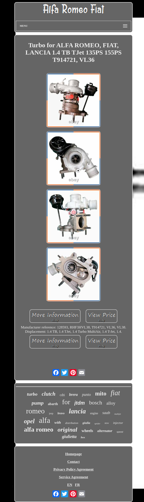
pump (38, 403)
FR (77, 485)
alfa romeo (38, 429)
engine (94, 413)
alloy (110, 403)
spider (97, 423)
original (67, 429)
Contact (73, 462)
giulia (86, 423)
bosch (95, 403)
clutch (49, 394)
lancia (77, 411)
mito (100, 393)
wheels (87, 430)
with (57, 422)
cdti (62, 395)
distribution (71, 423)
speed (120, 432)
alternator (104, 431)
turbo (32, 394)
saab (106, 412)
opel (29, 421)
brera (73, 394)
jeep (51, 413)
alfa (44, 420)
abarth (53, 404)
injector (118, 423)
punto (86, 394)
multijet (117, 414)
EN (69, 485)
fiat (115, 393)
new (107, 423)
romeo (35, 411)
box (83, 437)
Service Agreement (73, 477)
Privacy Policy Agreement (73, 469)
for (66, 402)
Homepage (73, 454)
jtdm (79, 403)
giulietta (69, 436)
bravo (61, 413)
